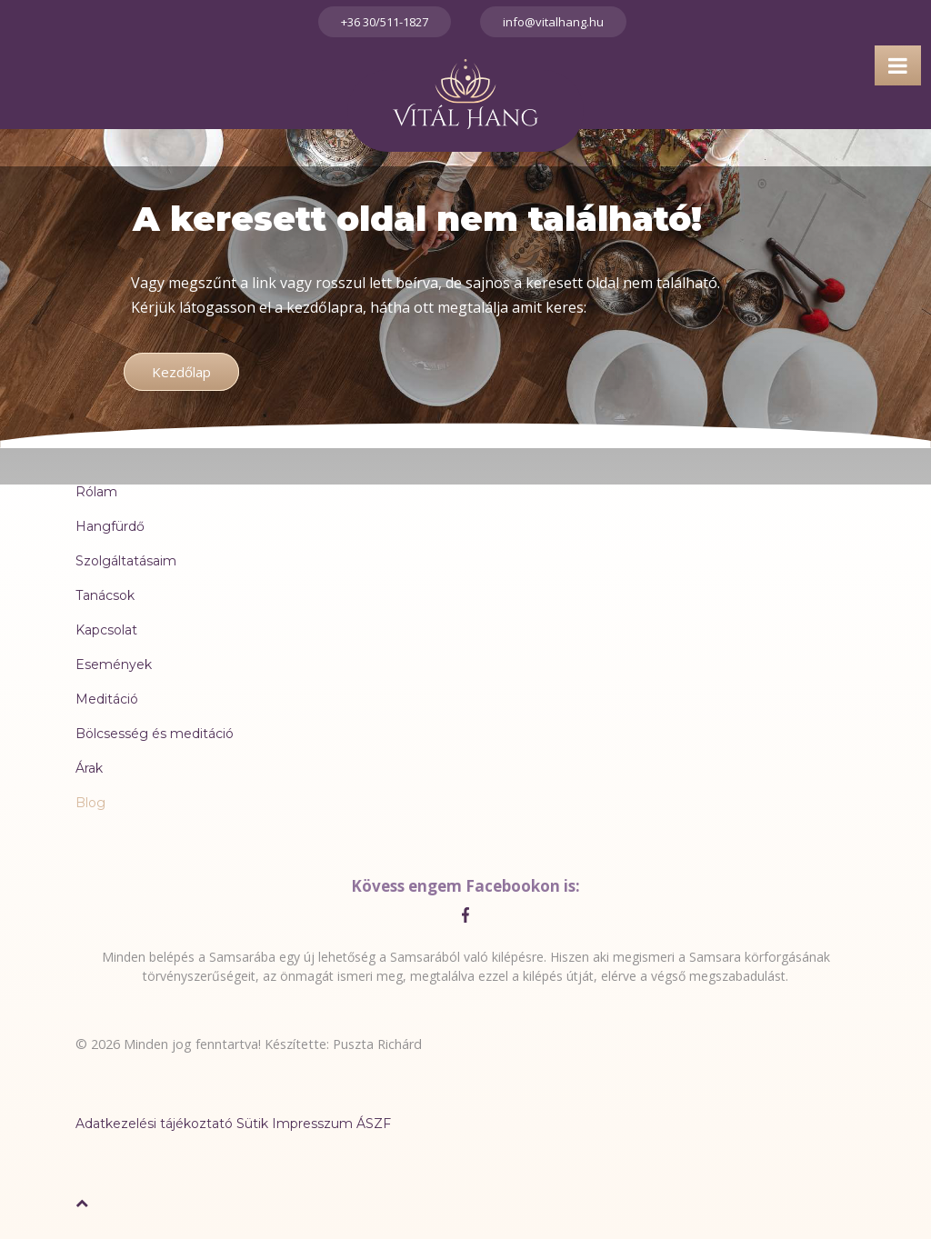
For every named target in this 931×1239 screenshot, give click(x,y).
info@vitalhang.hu (553, 22)
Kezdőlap (181, 372)
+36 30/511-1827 (384, 22)
